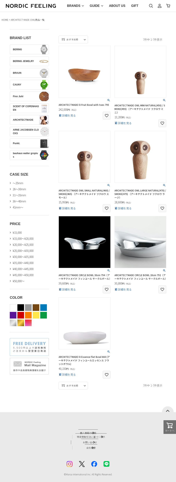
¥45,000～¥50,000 (23, 275)
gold (20, 323)
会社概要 (92, 445)
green (43, 315)
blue (43, 307)
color (28, 323)
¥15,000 (17, 232)
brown (36, 307)
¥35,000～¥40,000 (23, 263)
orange (28, 315)
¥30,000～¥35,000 (23, 257)
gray (28, 307)
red (20, 315)
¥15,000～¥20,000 (23, 239)
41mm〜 (18, 207)
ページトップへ (168, 409)
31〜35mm (19, 195)
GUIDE (95, 5)
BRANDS (73, 5)
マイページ (160, 6)
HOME (5, 19)
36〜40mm (19, 201)
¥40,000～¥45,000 (23, 269)
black (20, 307)
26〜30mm (19, 189)
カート (168, 6)
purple (13, 315)
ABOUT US (117, 5)
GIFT (134, 5)
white (13, 307)
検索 (151, 6)
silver (13, 323)
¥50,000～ (18, 281)
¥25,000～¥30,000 (23, 251)
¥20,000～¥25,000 (23, 245)
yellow (36, 315)
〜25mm (18, 183)
